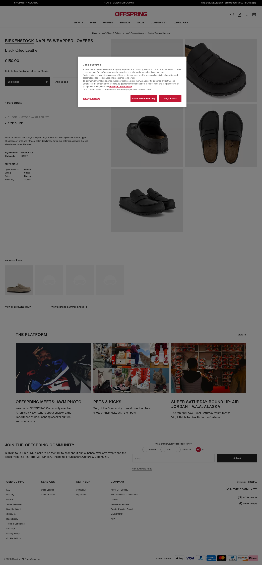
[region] (132, 82)
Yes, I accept (170, 98)
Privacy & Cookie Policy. (120, 86)
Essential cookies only (143, 98)
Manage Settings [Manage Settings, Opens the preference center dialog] (91, 98)
